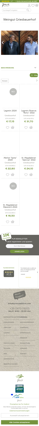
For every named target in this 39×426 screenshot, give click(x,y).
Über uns (7, 327)
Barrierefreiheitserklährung (11, 317)
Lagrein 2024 (10, 111)
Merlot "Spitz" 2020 (10, 159)
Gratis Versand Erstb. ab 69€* (27, 1)
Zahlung (23, 317)
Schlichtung (25, 343)
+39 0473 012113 (19, 308)
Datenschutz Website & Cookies (10, 361)
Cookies (7, 333)
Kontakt (23, 353)
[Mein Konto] (29, 4)
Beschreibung (18, 67)
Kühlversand (9, 322)
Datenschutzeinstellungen (19, 411)
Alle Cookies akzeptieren (19, 422)
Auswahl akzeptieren (19, 415)
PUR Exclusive (9, 343)
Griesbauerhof (10, 115)
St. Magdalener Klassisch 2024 (10, 206)
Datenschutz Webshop (25, 335)
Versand (23, 348)
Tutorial (7, 348)
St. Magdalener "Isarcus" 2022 (29, 159)
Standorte (24, 327)
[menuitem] (35, 10)
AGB (5, 353)
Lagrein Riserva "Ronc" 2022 (28, 112)
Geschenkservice (27, 322)
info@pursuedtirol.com (19, 303)
